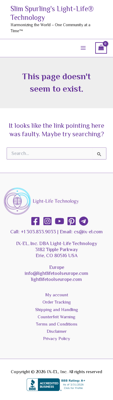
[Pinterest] (71, 221)
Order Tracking (56, 302)
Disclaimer (57, 331)
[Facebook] (35, 221)
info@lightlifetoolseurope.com (56, 273)
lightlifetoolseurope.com (56, 279)
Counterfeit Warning (56, 316)
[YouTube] (59, 221)
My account (56, 294)
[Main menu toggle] (83, 48)
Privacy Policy (56, 338)
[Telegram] (83, 221)
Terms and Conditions (56, 324)
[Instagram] (47, 221)
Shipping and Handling (56, 309)
